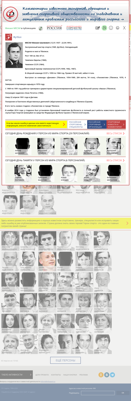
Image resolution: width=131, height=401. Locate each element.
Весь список (114, 134)
